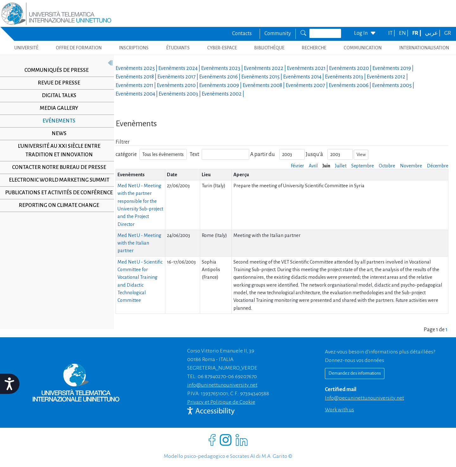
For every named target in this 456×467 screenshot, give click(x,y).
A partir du (262, 154)
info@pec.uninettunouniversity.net (364, 398)
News (56, 133)
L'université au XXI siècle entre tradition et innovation (56, 150)
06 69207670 (242, 376)
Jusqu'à (314, 154)
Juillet (340, 165)
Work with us (339, 410)
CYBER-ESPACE (222, 47)
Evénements (56, 121)
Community (277, 33)
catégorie (126, 154)
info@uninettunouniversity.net (222, 385)
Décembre (437, 165)
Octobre (387, 165)
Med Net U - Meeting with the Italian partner (139, 243)
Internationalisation (424, 47)
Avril (313, 165)
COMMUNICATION (363, 47)
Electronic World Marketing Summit (56, 180)
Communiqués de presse (54, 70)
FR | (417, 33)
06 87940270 (212, 376)
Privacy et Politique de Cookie (221, 402)
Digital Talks (56, 95)
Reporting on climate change (56, 214)
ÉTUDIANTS (178, 47)
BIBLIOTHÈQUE (269, 47)
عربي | (433, 33)
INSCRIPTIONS (134, 47)
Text (194, 154)
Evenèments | (137, 68)
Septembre (362, 165)
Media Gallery (56, 108)
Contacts (242, 33)
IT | (392, 33)
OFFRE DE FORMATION (79, 47)
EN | (404, 33)
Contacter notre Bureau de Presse (57, 167)
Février (297, 165)
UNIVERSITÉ (26, 47)
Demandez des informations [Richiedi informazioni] (354, 373)
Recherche (314, 47)
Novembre (411, 165)
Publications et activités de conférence (56, 197)
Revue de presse (56, 83)
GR (447, 33)
